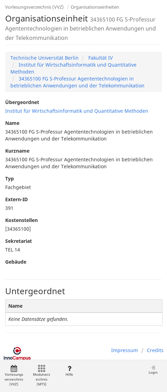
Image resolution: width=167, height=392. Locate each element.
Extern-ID (16, 199)
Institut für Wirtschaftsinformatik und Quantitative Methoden (76, 111)
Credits (155, 350)
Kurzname (17, 150)
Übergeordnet (22, 102)
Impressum (124, 350)
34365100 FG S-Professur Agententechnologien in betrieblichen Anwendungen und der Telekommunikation (77, 82)
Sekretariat (18, 241)
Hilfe (69, 371)
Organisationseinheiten (95, 7)
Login (153, 370)
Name (12, 123)
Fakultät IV (100, 57)
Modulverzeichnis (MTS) (41, 375)
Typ (9, 178)
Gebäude (15, 261)
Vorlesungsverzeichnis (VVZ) (34, 7)
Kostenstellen (21, 220)
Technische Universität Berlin (44, 57)
